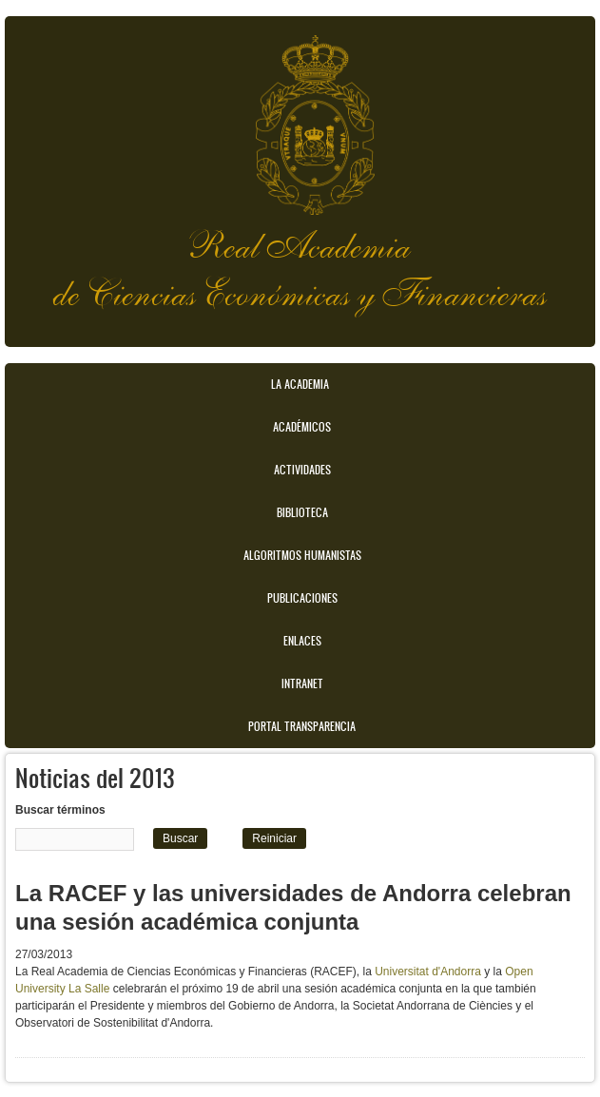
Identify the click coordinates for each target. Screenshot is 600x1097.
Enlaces (302, 640)
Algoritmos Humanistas (302, 555)
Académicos (302, 426)
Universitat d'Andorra (428, 971)
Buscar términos (60, 810)
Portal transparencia (302, 726)
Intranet (302, 683)
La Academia (300, 384)
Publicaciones (302, 598)
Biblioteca (302, 512)
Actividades (302, 469)
